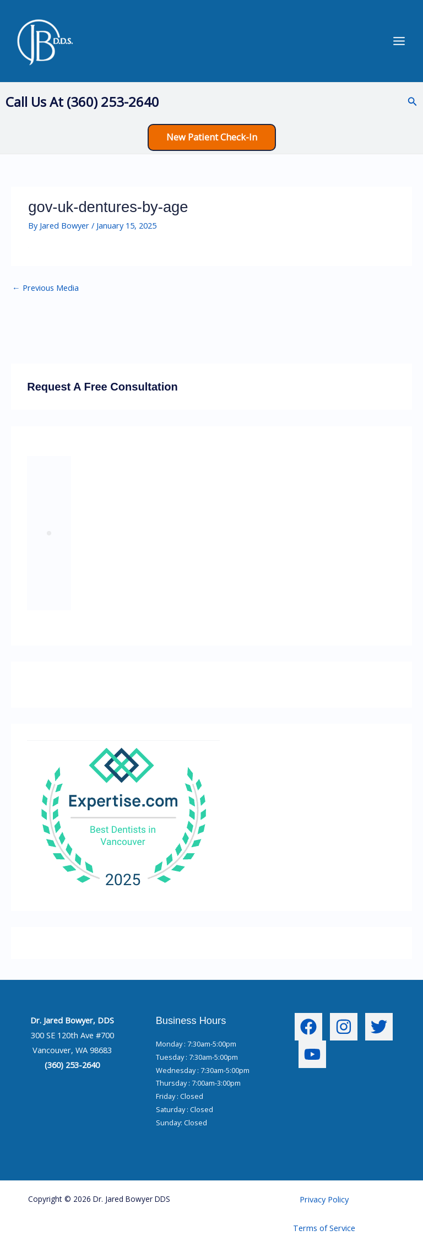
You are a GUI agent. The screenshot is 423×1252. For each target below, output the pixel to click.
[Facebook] (308, 1026)
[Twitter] (379, 1026)
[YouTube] (312, 1054)
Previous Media (45, 287)
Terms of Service (324, 1227)
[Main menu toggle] (399, 41)
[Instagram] (343, 1026)
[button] (412, 102)
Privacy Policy (324, 1199)
